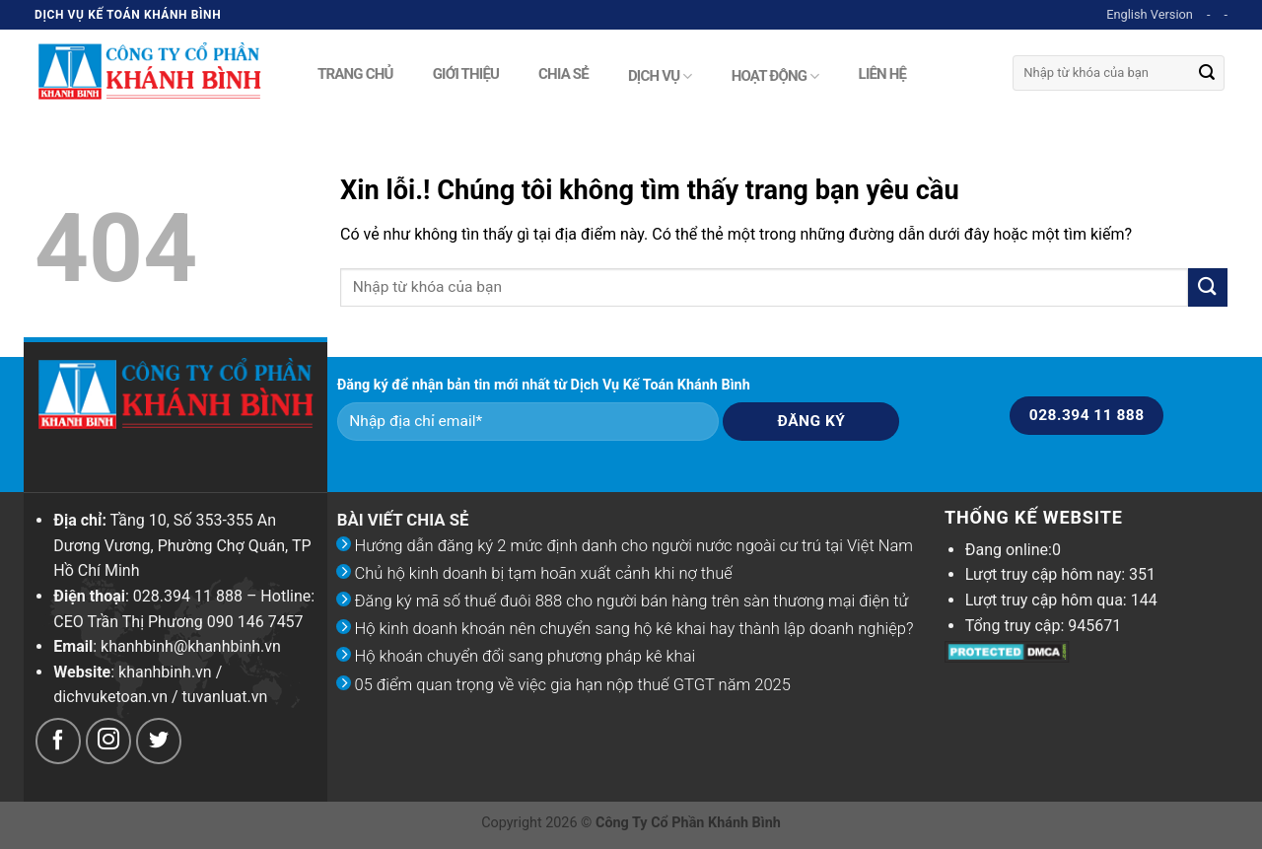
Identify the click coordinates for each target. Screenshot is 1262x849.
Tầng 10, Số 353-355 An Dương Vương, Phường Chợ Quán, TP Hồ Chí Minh (182, 545)
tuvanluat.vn (225, 696)
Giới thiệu (466, 72)
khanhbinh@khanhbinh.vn (191, 646)
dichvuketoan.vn (110, 696)
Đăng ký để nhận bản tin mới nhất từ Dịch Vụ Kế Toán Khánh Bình (543, 385)
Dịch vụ (660, 76)
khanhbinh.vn (165, 672)
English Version (1149, 14)
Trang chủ (355, 72)
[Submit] (1207, 73)
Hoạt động (775, 76)
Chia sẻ (563, 72)
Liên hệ (883, 72)
